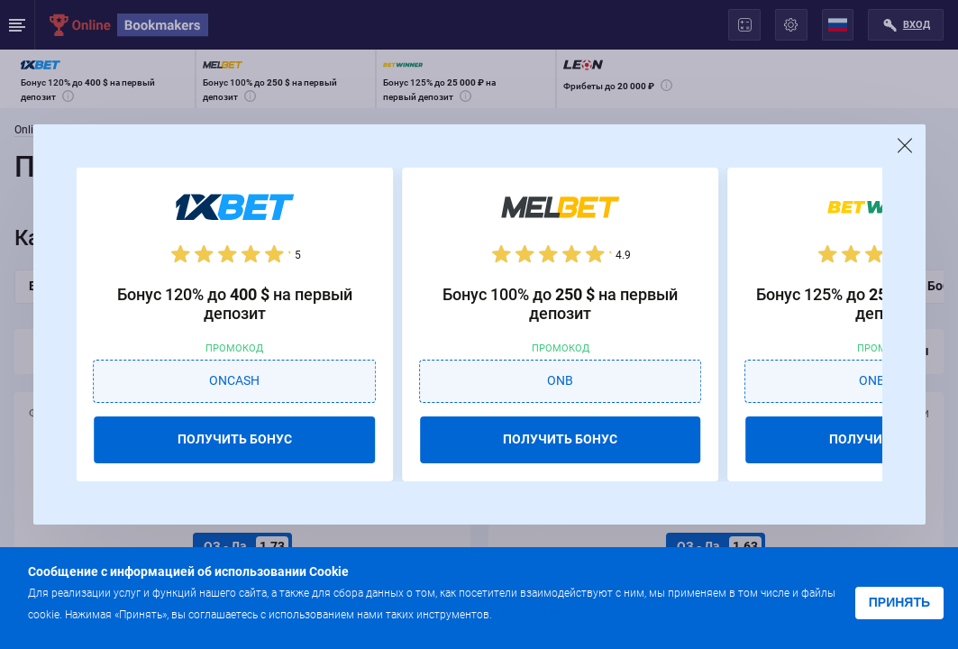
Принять (899, 602)
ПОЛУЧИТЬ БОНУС (235, 439)
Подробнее (531, 613)
